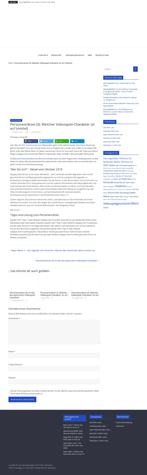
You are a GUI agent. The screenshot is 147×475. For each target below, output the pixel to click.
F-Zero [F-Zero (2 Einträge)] (122, 173)
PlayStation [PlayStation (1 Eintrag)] (111, 186)
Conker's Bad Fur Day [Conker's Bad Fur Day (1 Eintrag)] (118, 168)
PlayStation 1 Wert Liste (112, 145)
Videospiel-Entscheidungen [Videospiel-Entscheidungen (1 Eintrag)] (119, 199)
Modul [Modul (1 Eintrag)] (134, 179)
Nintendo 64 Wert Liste (111, 138)
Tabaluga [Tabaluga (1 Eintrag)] (125, 197)
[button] (31, 141)
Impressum (120, 426)
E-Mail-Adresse (15, 364)
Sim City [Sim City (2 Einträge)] (135, 189)
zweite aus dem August (63, 158)
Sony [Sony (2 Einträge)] (105, 193)
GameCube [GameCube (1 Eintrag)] (129, 173)
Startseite (43, 55)
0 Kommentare (35, 132)
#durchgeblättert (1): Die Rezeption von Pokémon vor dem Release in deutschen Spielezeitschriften (118, 111)
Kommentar (14, 318)
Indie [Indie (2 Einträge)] (130, 176)
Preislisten (56, 55)
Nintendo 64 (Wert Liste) (98, 433)
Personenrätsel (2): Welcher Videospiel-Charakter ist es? (85, 294)
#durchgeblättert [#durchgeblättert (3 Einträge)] (111, 158)
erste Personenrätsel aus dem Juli (30, 158)
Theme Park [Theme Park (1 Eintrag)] (106, 199)
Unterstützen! (102, 55)
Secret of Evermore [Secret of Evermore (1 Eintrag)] (120, 189)
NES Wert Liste (108, 127)
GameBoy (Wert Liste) (97, 426)
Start (10, 63)
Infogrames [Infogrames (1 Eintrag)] (106, 179)
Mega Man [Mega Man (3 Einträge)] (126, 179)
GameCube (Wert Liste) (98, 437)
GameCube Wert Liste (111, 142)
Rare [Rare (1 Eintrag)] (128, 186)
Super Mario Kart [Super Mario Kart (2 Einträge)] (116, 196)
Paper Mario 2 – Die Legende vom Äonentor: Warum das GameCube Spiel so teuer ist (51, 250)
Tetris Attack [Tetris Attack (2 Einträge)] (133, 196)
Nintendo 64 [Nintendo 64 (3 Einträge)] (119, 182)
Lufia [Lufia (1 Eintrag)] (111, 179)
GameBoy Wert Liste (111, 131)
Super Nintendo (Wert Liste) (99, 430)
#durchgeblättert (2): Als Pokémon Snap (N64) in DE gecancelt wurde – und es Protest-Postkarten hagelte (120, 91)
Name (11, 351)
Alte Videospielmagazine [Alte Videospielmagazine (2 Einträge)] (125, 165)
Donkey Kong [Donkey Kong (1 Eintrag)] (129, 171)
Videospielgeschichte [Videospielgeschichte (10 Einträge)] (117, 203)
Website (11, 377)
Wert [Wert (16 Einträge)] (135, 203)
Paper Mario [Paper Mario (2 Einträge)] (130, 182)
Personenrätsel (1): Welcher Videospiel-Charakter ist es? (54, 294)
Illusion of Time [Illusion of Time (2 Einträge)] (122, 176)
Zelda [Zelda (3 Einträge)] (105, 207)
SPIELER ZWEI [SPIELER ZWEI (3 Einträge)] (113, 192)
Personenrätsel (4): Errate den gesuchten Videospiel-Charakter (68, 260)
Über (90, 55)
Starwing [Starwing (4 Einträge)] (124, 192)
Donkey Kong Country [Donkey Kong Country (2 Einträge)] (111, 173)
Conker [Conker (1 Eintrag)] (109, 168)
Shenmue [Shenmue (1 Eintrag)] (129, 189)
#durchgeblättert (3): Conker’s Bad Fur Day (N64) (37, 2)
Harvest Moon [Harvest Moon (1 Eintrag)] (111, 176)
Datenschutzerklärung (124, 422)
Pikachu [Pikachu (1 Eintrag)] (105, 186)
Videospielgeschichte (75, 55)
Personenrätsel (16, 120)
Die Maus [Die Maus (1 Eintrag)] (127, 168)
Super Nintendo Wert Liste (113, 134)
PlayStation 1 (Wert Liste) (98, 441)
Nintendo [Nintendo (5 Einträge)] (108, 182)
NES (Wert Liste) (95, 422)
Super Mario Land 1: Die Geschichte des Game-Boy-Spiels (73, 445)
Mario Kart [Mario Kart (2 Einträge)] (118, 179)
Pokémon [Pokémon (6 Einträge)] (120, 186)
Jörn (27, 132)
